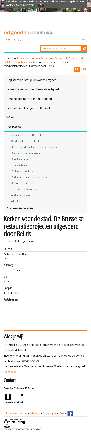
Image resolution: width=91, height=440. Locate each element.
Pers (61, 413)
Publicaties (47, 58)
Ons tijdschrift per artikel (69, 58)
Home (20, 58)
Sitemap (35, 413)
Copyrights (49, 413)
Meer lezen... (11, 371)
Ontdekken (32, 58)
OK (40, 5)
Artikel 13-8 (11, 293)
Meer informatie (25, 5)
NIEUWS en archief (15, 413)
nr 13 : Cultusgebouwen (17, 62)
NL (77, 69)
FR (84, 69)
